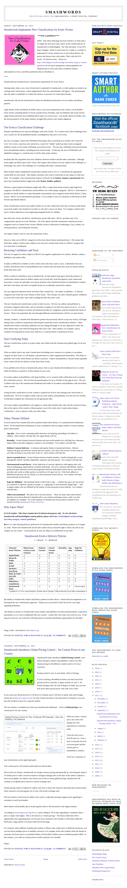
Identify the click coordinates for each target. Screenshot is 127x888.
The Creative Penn (99, 857)
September (101, 710)
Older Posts (82, 859)
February (101, 740)
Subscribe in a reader (100, 656)
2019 (97, 688)
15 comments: (60, 849)
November (101, 702)
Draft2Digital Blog (99, 854)
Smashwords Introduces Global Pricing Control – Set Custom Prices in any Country (44, 651)
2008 (97, 776)
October (100, 706)
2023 (97, 672)
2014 (97, 752)
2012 (97, 760)
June (99, 732)
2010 (97, 768)
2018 (97, 691)
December (101, 699)
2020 (97, 684)
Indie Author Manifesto (109, 503)
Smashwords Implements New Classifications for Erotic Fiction (38, 29)
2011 (97, 764)
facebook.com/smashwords (103, 131)
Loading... (96, 791)
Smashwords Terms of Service (32, 502)
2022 (97, 676)
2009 (97, 772)
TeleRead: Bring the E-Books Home (106, 861)
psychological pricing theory (25, 812)
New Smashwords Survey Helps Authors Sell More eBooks (110, 427)
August (100, 728)
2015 (97, 748)
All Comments (100, 260)
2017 (97, 695)
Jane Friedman (97, 864)
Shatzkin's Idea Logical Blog (103, 867)
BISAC (57, 172)
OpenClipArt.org (32, 630)
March (100, 736)
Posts (97, 255)
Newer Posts (9, 859)
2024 (97, 668)
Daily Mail (8, 144)
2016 (97, 745)
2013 (97, 756)
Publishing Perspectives (101, 871)
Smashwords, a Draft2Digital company (76, 16)
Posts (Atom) (20, 865)
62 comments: (60, 635)
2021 (97, 680)
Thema (43, 196)
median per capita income (22, 698)
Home (45, 859)
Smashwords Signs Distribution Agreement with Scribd (110, 278)
